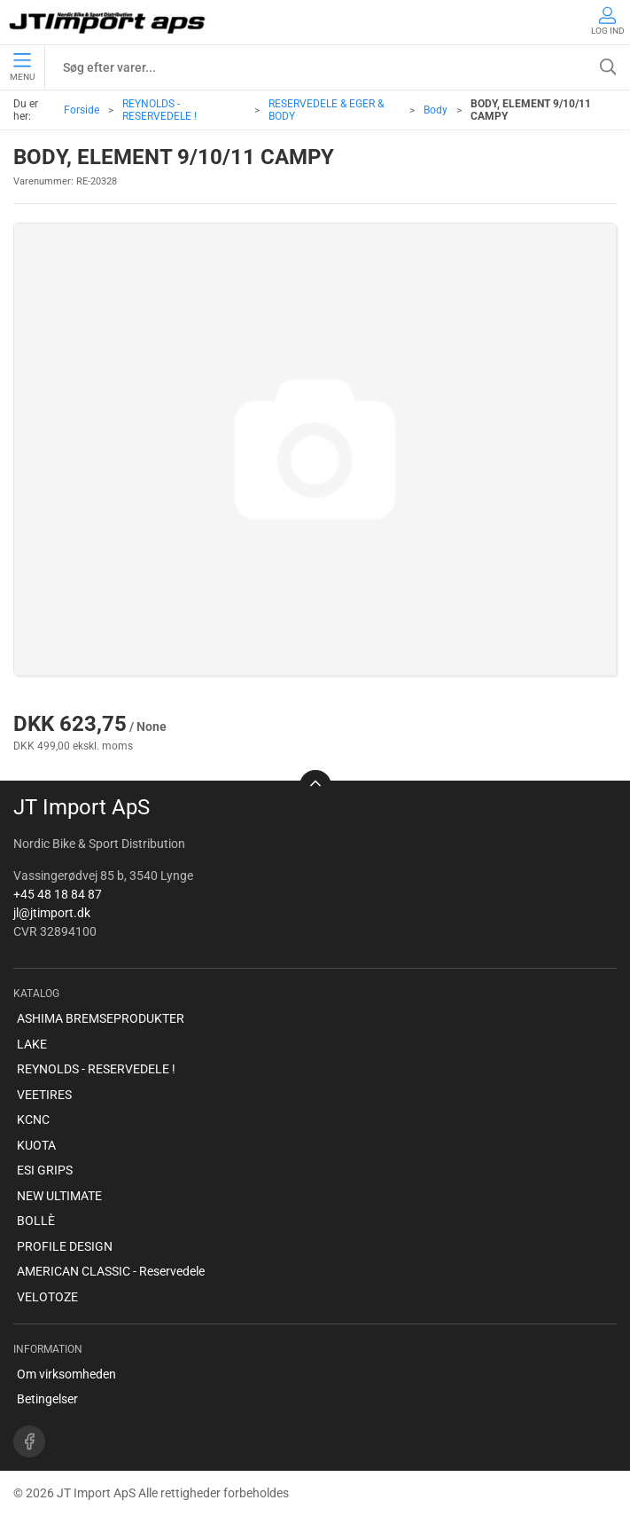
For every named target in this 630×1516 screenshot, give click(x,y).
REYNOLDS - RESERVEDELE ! (159, 110)
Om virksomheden (66, 1374)
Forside (81, 110)
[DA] (108, 22)
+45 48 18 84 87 (57, 894)
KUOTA (36, 1145)
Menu (22, 67)
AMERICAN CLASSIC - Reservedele (111, 1271)
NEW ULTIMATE (59, 1196)
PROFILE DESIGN (65, 1246)
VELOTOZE (47, 1297)
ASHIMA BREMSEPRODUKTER (100, 1018)
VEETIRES (44, 1095)
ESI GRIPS (45, 1170)
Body (435, 110)
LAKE (32, 1044)
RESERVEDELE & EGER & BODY (326, 110)
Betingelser (47, 1399)
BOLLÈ (36, 1221)
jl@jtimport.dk (51, 913)
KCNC (33, 1119)
